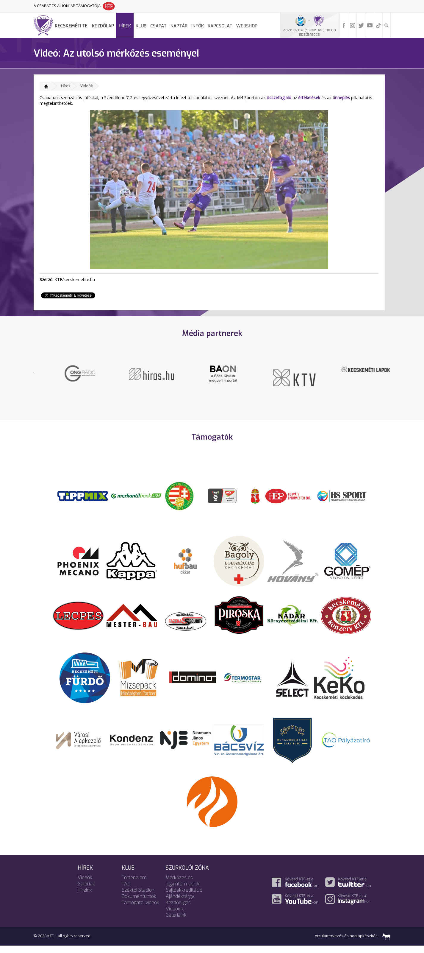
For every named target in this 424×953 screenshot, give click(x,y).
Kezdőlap (103, 26)
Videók (86, 85)
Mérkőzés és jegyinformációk (183, 888)
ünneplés (341, 97)
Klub (141, 26)
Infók (197, 26)
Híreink (85, 897)
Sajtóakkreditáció (184, 897)
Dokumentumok (139, 903)
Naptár (178, 26)
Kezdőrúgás (178, 910)
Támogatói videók (140, 910)
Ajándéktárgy (180, 903)
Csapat (158, 26)
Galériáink (176, 922)
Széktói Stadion (138, 897)
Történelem (134, 885)
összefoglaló (279, 97)
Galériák (86, 891)
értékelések (309, 97)
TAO (126, 891)
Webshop (246, 26)
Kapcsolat (220, 26)
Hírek (125, 26)
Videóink (175, 916)
